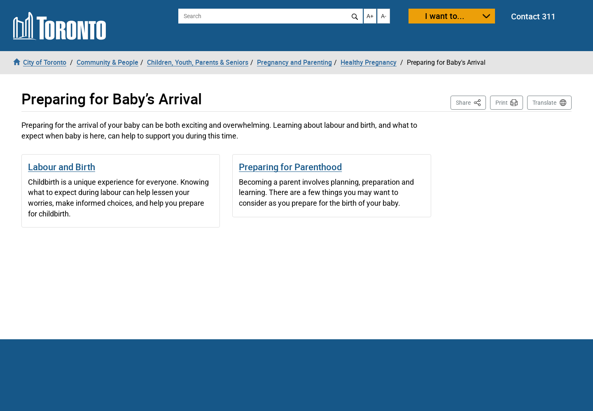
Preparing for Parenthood (290, 167)
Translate (544, 102)
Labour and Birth (61, 167)
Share (471, 102)
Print (501, 102)
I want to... (445, 15)
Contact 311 (533, 16)
